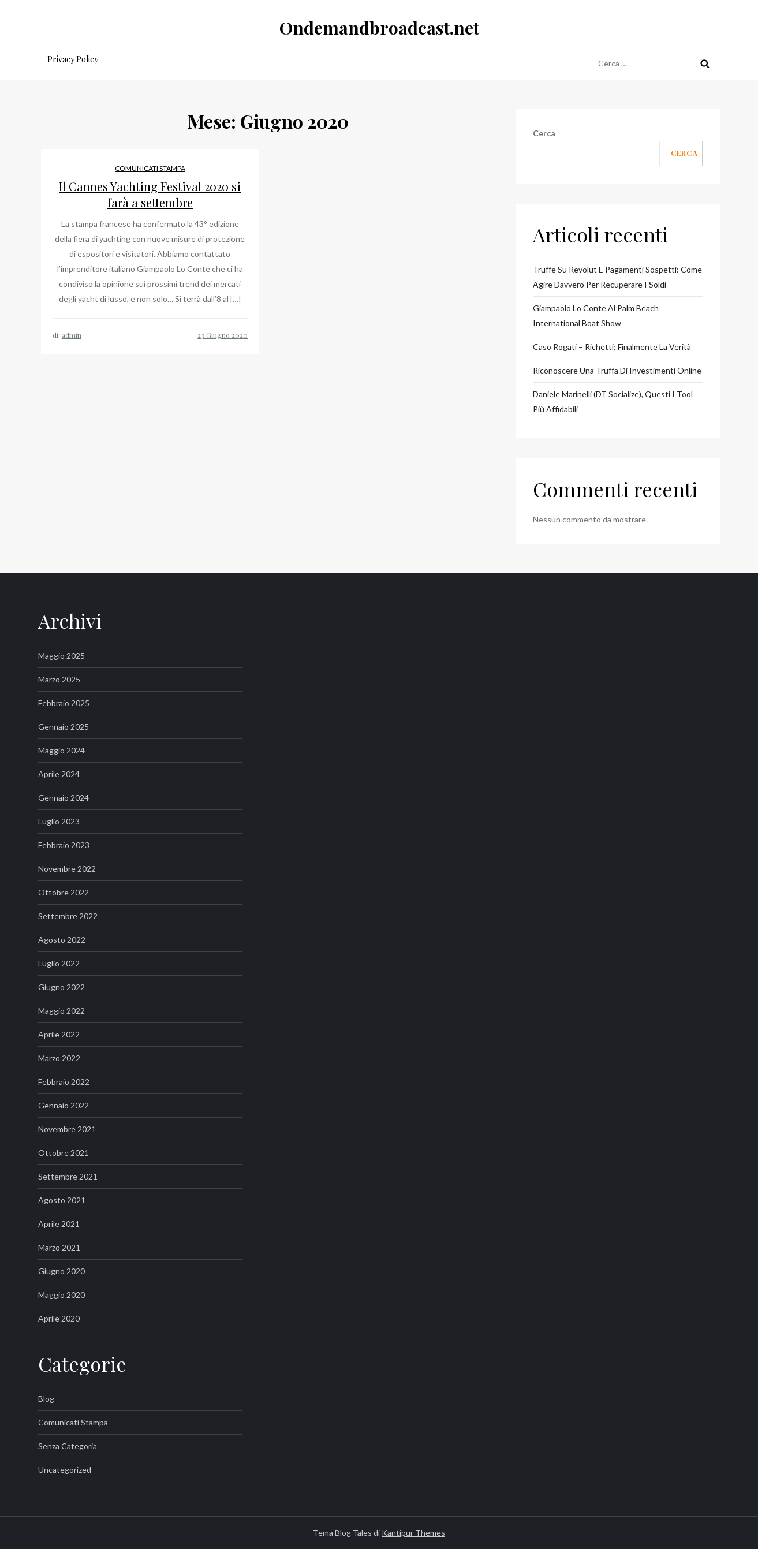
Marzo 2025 (59, 679)
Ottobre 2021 (63, 1153)
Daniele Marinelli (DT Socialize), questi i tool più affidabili (613, 401)
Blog (46, 1399)
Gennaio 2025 (63, 726)
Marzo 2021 (59, 1247)
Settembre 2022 (68, 916)
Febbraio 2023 (63, 845)
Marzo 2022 (59, 1058)
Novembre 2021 (67, 1129)
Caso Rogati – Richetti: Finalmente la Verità (612, 347)
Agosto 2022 (61, 940)
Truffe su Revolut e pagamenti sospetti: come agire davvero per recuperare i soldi (617, 276)
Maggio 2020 (61, 1295)
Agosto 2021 (61, 1200)
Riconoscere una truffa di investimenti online (617, 370)
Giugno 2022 (61, 987)
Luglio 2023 (59, 821)
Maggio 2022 (61, 1011)
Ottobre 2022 (63, 892)
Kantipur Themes (413, 1532)
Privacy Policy (72, 59)
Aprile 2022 (59, 1034)
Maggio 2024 (61, 750)
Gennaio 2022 (63, 1105)
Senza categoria (67, 1446)
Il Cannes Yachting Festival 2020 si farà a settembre (150, 194)
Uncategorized (64, 1470)
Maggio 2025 (61, 655)
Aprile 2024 (59, 774)
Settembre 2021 (68, 1176)
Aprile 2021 (59, 1224)
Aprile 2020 (59, 1318)
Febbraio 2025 (63, 703)
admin (71, 334)
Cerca (544, 133)
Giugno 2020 (61, 1271)
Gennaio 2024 (63, 798)
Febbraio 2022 (63, 1082)
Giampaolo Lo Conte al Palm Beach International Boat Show (596, 315)
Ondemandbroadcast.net (379, 27)
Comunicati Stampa (150, 168)
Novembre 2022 (67, 869)
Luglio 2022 (59, 963)
